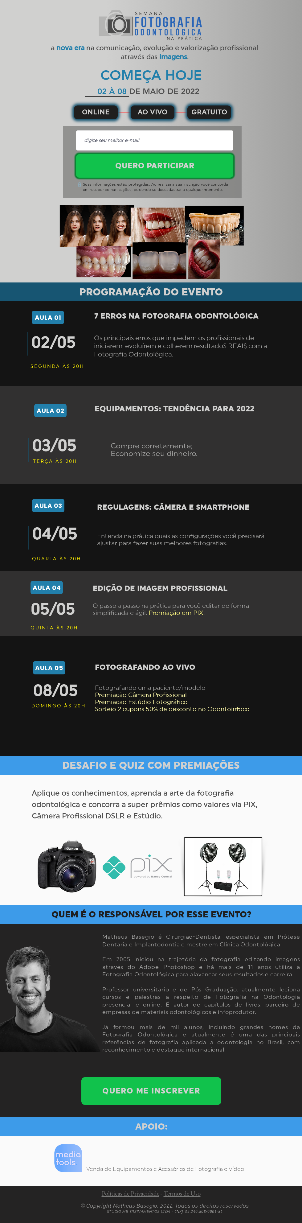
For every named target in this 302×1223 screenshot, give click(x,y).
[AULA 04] (47, 587)
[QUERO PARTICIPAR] (154, 166)
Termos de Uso (182, 1193)
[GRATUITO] (209, 112)
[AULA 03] (48, 505)
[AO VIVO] (152, 112)
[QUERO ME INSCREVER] (151, 1091)
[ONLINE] (96, 112)
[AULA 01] (48, 317)
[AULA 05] (49, 667)
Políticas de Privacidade (130, 1193)
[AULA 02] (50, 410)
